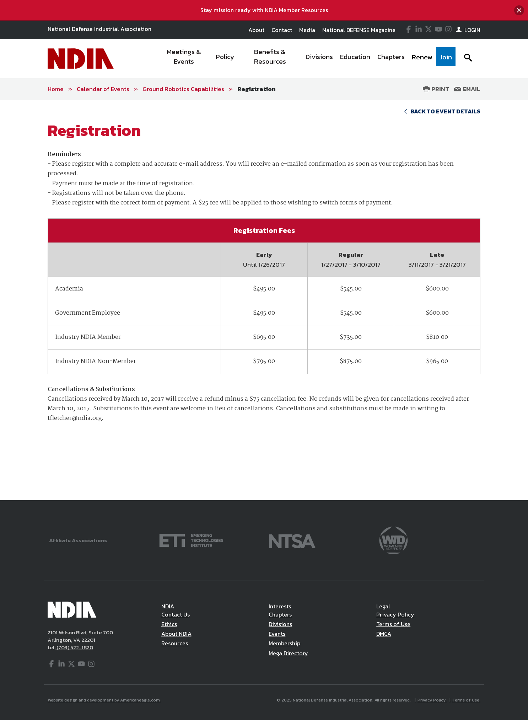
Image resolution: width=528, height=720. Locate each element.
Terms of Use (393, 624)
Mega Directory (288, 653)
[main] (264, 300)
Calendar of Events (103, 89)
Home (56, 89)
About (256, 30)
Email (467, 89)
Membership (284, 643)
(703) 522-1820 (74, 647)
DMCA (383, 633)
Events (277, 633)
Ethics (169, 624)
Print (436, 89)
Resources (174, 643)
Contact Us (175, 614)
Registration (256, 89)
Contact (281, 30)
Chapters (280, 614)
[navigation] (306, 58)
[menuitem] (184, 58)
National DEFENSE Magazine (358, 30)
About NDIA (176, 633)
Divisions (280, 624)
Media (307, 30)
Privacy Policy (395, 614)
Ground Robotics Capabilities (183, 89)
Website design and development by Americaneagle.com (104, 700)
